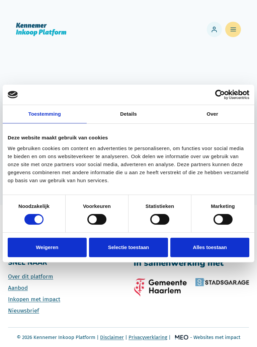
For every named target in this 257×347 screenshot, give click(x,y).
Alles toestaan (210, 247)
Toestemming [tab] (44, 114)
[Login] (214, 29)
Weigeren (47, 247)
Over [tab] (212, 114)
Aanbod (18, 288)
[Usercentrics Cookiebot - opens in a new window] (220, 95)
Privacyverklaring (147, 337)
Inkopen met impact (34, 299)
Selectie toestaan (128, 247)
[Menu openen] (233, 29)
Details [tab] (128, 114)
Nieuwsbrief (23, 310)
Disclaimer (112, 337)
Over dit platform (30, 276)
